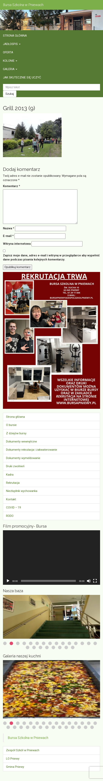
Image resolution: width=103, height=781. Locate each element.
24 (60, 727)
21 (60, 647)
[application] (51, 557)
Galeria (10, 69)
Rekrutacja (13, 483)
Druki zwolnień (15, 466)
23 (72, 647)
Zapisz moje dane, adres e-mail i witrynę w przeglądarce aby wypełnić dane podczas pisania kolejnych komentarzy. (51, 257)
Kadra (9, 474)
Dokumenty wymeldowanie (23, 458)
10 (63, 643)
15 (95, 643)
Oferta (8, 52)
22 (66, 647)
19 (47, 647)
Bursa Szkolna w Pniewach (28, 738)
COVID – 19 (13, 507)
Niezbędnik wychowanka (21, 491)
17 (34, 647)
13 (82, 643)
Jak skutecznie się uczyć (22, 77)
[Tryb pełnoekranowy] (95, 581)
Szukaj (9, 93)
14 (88, 643)
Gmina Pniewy (15, 767)
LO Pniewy (12, 758)
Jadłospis (12, 44)
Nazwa (8, 228)
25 (66, 727)
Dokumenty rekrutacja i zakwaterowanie (31, 449)
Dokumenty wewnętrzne (21, 441)
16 (27, 647)
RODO (9, 516)
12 (76, 643)
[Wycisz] (89, 581)
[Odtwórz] (8, 581)
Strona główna (15, 35)
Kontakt (11, 499)
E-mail (8, 236)
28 (85, 727)
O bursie (11, 425)
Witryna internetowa (17, 243)
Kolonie (10, 60)
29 (92, 727)
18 (40, 647)
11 (69, 643)
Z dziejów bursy (16, 433)
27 (79, 727)
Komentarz (11, 186)
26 (72, 727)
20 (53, 647)
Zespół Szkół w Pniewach (22, 750)
